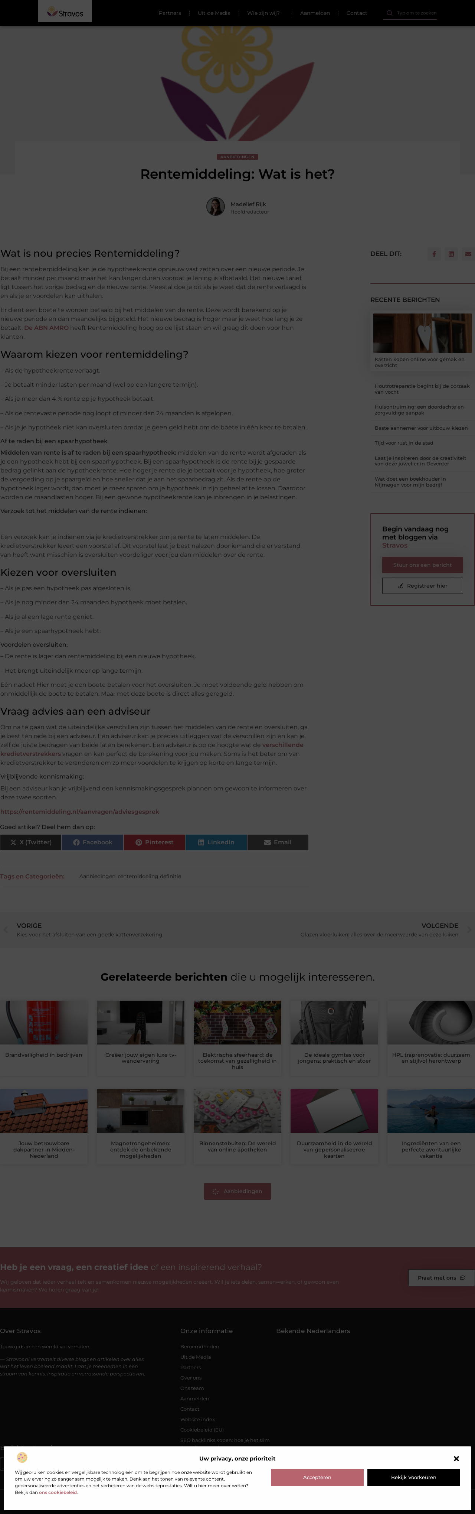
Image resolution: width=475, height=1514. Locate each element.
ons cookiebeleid (58, 1492)
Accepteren (317, 1477)
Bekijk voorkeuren (413, 1477)
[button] (456, 1458)
